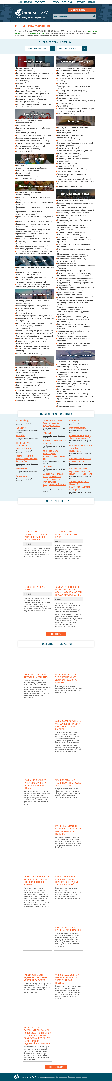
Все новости (56, 634)
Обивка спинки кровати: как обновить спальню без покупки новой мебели (36, 880)
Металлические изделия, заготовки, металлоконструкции (71, 260)
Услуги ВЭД (62, 106)
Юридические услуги (66, 113)
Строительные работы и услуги (29, 353)
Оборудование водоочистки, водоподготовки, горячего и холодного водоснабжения (75, 279)
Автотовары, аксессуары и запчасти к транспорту (72, 373)
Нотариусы (62, 83)
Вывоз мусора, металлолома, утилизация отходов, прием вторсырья (32, 371)
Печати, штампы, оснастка (68, 95)
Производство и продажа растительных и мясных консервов (32, 225)
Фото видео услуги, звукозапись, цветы (32, 398)
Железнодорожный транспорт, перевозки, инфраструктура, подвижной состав (73, 382)
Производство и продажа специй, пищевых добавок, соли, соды (33, 235)
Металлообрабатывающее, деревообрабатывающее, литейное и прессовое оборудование (76, 265)
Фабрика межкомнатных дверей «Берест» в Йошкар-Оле (80, 448)
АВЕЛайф (47, 433)
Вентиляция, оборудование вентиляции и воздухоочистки (32, 302)
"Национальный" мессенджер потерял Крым (66, 534)
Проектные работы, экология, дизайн (31, 338)
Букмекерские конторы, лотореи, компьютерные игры (70, 136)
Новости (55, 2)
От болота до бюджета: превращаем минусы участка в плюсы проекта (67, 979)
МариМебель (22, 468)
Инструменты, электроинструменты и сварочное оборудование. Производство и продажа (74, 239)
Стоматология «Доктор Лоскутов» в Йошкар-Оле (80, 436)
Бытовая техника (25, 68)
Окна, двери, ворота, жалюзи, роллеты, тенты (34, 333)
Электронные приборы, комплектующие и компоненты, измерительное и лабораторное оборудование (75, 345)
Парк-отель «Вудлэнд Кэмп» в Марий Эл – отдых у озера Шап (52, 423)
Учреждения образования (27, 176)
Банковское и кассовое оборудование (73, 200)
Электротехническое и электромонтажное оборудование (73, 339)
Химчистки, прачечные (26, 400)
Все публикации (56, 1067)
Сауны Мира (21, 476)
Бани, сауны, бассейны (67, 130)
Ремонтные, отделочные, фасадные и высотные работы (31, 342)
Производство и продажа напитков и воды (34, 221)
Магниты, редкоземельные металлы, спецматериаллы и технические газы (72, 255)
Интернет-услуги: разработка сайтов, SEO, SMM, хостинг (75, 79)
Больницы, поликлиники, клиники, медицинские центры (29, 121)
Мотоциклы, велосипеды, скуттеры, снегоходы (75, 402)
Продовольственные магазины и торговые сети (33, 198)
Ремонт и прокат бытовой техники (30, 382)
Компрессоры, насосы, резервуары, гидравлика (76, 250)
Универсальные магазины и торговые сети (34, 94)
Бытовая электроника (25, 70)
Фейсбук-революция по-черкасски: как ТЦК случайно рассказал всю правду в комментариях (68, 591)
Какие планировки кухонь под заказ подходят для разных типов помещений (66, 880)
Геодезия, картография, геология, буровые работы (32, 309)
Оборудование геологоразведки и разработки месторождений (75, 284)
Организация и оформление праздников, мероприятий (73, 160)
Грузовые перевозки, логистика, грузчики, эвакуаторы (73, 390)
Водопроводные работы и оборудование (33, 306)
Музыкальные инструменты (69, 153)
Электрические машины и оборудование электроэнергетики (73, 332)
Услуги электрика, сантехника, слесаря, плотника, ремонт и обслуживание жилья (33, 394)
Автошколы (21, 165)
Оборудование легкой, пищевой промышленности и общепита (69, 293)
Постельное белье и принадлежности (31, 91)
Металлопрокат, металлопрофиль (71, 270)
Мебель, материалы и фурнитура (29, 86)
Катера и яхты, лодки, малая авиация (72, 394)
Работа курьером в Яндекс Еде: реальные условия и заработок (35, 977)
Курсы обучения (23, 173)
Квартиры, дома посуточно (68, 145)
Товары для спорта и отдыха (69, 171)
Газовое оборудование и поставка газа (73, 213)
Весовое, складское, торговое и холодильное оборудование (75, 204)
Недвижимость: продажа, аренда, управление (34, 331)
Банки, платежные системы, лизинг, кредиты (75, 70)
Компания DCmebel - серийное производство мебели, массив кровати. (80, 471)
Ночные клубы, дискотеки (68, 156)
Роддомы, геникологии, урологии (30, 138)
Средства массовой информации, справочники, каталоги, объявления (35, 278)
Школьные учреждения (26, 178)
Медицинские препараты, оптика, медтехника (34, 135)
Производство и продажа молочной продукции (34, 208)
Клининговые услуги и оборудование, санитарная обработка (31, 378)
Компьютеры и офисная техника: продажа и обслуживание (33, 79)
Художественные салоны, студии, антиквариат (75, 182)
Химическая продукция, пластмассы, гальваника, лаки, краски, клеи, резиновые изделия (74, 326)
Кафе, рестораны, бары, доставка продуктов (75, 143)
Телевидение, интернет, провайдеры (31, 282)
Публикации (67, 2)
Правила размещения (46, 1077)
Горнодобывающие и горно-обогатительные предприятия (74, 221)
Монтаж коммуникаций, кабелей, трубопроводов (29, 327)
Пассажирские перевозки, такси (70, 406)
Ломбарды (21, 83)
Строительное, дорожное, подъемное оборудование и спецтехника (71, 308)
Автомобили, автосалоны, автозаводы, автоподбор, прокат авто (72, 365)
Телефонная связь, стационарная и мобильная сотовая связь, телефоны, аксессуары (34, 285)
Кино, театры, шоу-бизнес (68, 148)
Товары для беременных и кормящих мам (33, 143)
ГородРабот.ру (22, 420)
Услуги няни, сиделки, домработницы (31, 390)
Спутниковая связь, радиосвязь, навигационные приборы (29, 273)
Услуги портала (61, 1077)
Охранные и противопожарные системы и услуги (73, 87)
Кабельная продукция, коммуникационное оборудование (74, 245)
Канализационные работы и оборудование (34, 316)
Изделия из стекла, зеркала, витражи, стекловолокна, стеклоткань (72, 233)
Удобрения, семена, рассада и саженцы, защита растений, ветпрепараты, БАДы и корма (34, 252)
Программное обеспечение (68, 98)
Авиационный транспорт (67, 362)
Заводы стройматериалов (27, 313)
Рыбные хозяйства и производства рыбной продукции (33, 242)
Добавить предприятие (82, 10)
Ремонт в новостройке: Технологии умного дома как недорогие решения (67, 678)
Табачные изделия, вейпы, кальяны (72, 169)
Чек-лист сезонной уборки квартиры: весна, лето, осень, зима (68, 783)
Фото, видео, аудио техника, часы (30, 96)
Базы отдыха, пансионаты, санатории (72, 127)
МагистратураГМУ (77, 428)
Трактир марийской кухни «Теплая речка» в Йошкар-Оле (26, 458)
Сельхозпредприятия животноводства (32, 246)
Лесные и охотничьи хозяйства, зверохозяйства (28, 193)
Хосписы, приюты (24, 151)
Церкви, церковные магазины (69, 186)
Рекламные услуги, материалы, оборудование (76, 101)
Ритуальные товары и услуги (28, 385)
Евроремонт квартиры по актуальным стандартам (37, 676)
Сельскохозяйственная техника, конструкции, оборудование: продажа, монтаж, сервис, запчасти (75, 302)
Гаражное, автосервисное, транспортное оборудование (73, 216)
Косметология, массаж (26, 133)
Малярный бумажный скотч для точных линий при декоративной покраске (68, 830)
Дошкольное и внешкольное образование (33, 168)
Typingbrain (21, 428)
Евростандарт (49, 466)
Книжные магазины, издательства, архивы (74, 151)
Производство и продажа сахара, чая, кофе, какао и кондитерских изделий (33, 230)
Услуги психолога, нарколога (28, 148)
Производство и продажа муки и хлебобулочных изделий (29, 213)
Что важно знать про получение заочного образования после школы (35, 784)
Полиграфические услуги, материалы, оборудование (72, 92)
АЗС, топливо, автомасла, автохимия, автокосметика (72, 378)
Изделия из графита (66, 230)
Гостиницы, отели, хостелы (68, 140)
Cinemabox (74, 420)
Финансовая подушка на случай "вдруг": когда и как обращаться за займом (68, 725)
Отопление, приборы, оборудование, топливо (34, 336)
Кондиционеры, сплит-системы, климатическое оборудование (35, 319)
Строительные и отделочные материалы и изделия (32, 350)
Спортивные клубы (65, 166)
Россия (19, 2)
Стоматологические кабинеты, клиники (32, 141)
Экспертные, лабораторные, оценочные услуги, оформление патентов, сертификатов (75, 110)
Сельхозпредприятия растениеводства (32, 248)
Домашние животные (25, 375)
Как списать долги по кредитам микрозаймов (68, 928)
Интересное (80, 2)
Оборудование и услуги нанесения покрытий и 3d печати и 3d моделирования (75, 289)
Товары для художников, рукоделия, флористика (71, 175)
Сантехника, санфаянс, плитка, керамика (32, 346)
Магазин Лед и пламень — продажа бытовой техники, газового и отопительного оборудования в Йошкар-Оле (54, 480)
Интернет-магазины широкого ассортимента (34, 73)
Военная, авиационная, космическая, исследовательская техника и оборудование (75, 209)
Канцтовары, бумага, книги (27, 76)
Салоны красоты (23, 388)
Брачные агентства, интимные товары (32, 367)
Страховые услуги (65, 103)
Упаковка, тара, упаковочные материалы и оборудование (74, 320)
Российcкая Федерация (23, 423)
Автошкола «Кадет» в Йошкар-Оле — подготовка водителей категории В (79, 485)
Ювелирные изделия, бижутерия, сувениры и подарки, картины (33, 105)
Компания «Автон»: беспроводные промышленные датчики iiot (54, 455)
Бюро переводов (64, 76)
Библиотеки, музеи (65, 133)
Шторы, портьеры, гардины (27, 102)
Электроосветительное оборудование (73, 336)
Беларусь (28, 2)
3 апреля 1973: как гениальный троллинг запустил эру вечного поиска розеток (35, 535)
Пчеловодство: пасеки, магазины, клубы (33, 238)
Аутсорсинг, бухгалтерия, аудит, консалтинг (74, 68)
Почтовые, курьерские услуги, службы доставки (35, 268)
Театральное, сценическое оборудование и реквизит (74, 313)
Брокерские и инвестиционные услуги (73, 73)
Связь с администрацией (77, 1077)
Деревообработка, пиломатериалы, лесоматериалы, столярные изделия (72, 226)
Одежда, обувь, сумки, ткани (28, 88)
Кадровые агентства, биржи (27, 170)
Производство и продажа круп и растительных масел (34, 203)
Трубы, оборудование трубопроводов (72, 316)
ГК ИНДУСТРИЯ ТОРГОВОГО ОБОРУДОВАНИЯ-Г (24, 446)
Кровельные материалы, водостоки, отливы (34, 323)
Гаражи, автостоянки (66, 386)
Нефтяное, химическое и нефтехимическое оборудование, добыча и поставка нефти (74, 274)
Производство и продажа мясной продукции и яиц (34, 217)
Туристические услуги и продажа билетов (74, 179)
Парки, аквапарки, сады (67, 163)
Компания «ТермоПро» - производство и (80, 459)
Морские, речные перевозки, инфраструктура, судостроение (75, 397)
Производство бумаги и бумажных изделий (75, 297)
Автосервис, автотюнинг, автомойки (72, 369)
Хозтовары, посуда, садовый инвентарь (32, 99)
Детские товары (23, 125)
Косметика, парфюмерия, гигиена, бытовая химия (33, 129)
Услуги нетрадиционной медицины (30, 146)
